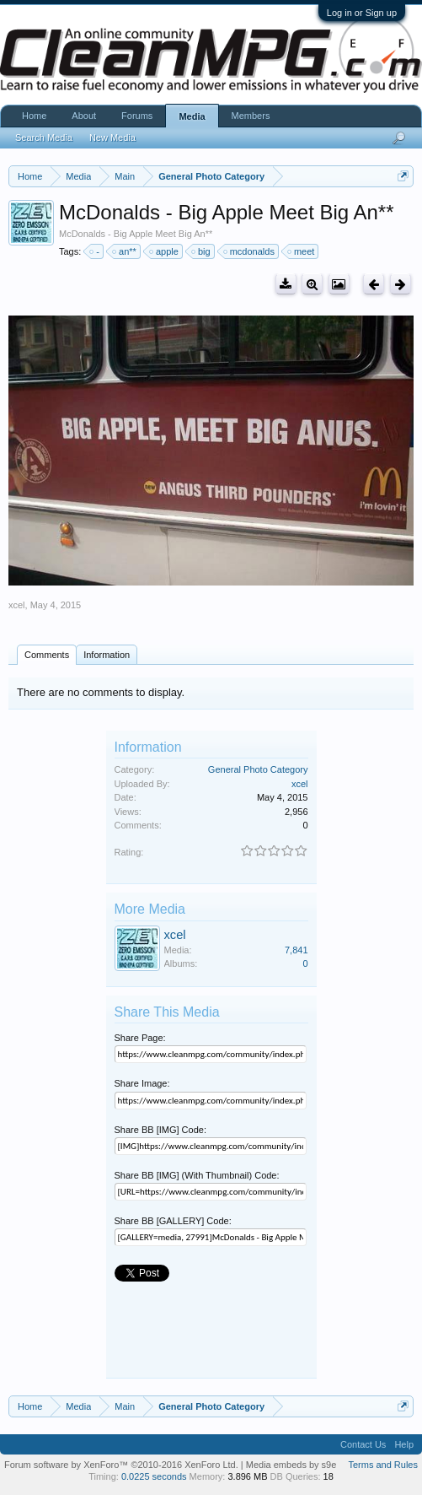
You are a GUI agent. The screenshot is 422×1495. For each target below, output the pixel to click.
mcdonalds (250, 251)
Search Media (43, 137)
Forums (136, 116)
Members (251, 116)
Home (34, 116)
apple (165, 251)
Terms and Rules (383, 1465)
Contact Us (363, 1444)
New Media (112, 137)
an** (125, 251)
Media (192, 116)
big (202, 251)
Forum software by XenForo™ (121, 1465)
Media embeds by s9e (291, 1465)
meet (301, 251)
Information (106, 655)
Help (404, 1444)
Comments (46, 655)
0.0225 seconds (154, 1476)
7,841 (296, 950)
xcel (16, 605)
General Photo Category (258, 769)
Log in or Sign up (362, 13)
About (84, 116)
